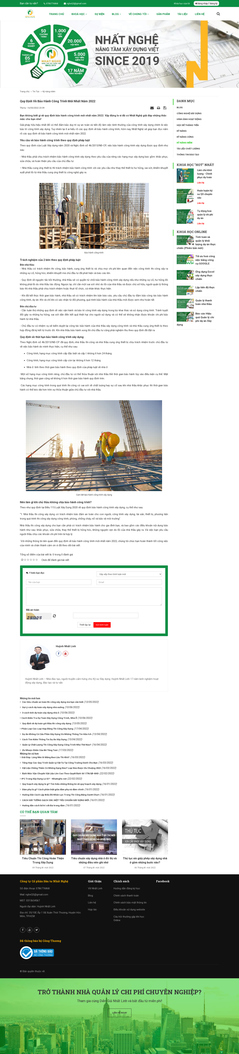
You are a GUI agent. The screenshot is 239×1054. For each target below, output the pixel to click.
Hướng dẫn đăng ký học (127, 888)
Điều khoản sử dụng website (129, 909)
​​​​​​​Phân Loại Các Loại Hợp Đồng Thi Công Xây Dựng (47, 728)
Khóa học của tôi (182, 3)
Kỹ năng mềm (184, 142)
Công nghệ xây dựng (189, 113)
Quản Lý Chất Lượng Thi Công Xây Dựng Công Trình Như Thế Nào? (56, 744)
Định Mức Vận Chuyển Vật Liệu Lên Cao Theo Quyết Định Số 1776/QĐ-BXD (60, 773)
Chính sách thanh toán (126, 895)
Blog (116, 14)
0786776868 (51, 3)
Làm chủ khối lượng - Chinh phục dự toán (204, 174)
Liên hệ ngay (119, 1012)
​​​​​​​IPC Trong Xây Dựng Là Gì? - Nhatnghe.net (44, 778)
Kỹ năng (182, 131)
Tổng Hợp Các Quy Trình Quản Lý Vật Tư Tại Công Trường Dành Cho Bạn (60, 762)
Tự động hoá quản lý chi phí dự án (205, 215)
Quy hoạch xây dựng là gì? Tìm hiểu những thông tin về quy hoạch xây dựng (61, 784)
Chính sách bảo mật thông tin (130, 902)
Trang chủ (56, 14)
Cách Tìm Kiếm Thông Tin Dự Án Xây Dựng (44, 739)
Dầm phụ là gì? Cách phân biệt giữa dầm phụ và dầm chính (53, 789)
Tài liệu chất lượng (188, 148)
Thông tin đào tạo (188, 154)
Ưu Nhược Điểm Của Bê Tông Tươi (40, 750)
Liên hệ (199, 14)
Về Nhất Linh (95, 888)
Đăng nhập (201, 3)
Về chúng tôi (139, 14)
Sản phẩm (163, 14)
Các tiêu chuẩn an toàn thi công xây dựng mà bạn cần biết (52, 702)
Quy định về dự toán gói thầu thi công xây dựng (46, 723)
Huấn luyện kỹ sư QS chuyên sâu (204, 194)
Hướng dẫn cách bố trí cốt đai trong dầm (43, 805)
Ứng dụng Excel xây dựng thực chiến (204, 275)
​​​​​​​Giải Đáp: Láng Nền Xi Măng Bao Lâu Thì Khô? (45, 757)
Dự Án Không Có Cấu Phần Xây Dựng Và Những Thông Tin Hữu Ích (56, 734)
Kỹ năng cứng (185, 137)
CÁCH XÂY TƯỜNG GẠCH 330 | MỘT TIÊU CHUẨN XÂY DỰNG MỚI (55, 800)
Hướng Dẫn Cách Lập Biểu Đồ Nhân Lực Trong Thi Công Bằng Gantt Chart (60, 794)
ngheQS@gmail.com (75, 3)
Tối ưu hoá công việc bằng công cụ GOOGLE (205, 260)
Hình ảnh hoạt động (189, 119)
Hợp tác (92, 909)
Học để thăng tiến (188, 125)
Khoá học (79, 14)
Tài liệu (182, 14)
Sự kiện (99, 14)
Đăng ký (213, 3)
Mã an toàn (32, 609)
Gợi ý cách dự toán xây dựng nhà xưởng (43, 707)
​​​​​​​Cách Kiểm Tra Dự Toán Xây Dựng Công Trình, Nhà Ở (49, 718)
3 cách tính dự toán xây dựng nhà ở (40, 712)
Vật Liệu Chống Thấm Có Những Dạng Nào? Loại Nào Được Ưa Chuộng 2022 (61, 768)
